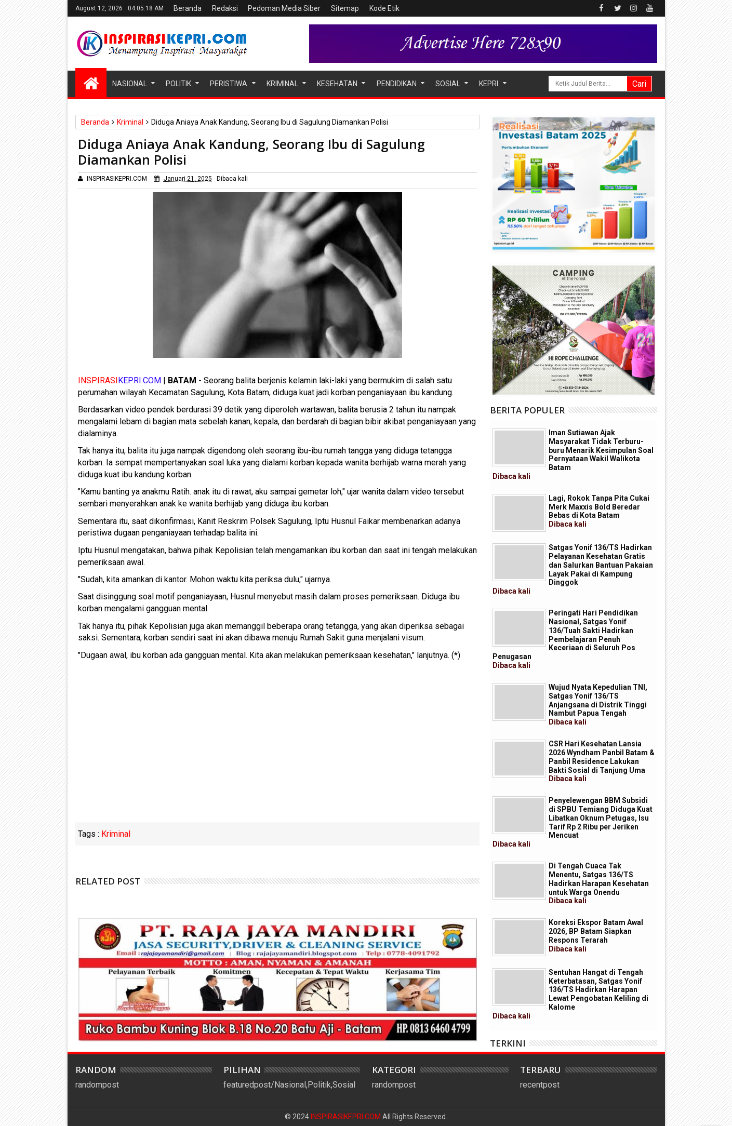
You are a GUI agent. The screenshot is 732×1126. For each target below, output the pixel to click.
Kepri (488, 83)
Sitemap (345, 8)
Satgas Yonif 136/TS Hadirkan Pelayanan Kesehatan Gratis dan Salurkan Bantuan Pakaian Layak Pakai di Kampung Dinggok (573, 569)
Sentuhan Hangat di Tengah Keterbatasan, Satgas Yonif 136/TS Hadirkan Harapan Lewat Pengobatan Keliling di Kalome (570, 994)
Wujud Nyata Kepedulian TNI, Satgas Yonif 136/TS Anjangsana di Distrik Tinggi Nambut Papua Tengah (598, 704)
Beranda (188, 8)
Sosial (447, 83)
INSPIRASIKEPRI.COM (346, 1116)
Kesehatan (337, 83)
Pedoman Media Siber (284, 8)
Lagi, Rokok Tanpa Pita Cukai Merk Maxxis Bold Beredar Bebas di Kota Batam (599, 511)
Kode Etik (384, 8)
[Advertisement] (277, 744)
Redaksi (225, 8)
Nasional (129, 83)
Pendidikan (397, 83)
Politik (178, 83)
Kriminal (282, 83)
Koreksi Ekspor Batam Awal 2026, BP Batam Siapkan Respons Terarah (596, 935)
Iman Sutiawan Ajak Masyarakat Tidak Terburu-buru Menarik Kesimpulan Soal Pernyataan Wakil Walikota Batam (573, 454)
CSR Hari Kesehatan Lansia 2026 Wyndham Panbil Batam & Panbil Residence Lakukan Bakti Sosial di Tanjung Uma (602, 761)
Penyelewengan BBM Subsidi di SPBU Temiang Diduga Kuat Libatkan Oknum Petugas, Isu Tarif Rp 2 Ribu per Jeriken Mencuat (573, 822)
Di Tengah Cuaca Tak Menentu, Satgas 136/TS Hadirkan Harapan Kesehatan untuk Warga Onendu (599, 883)
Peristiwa (228, 83)
